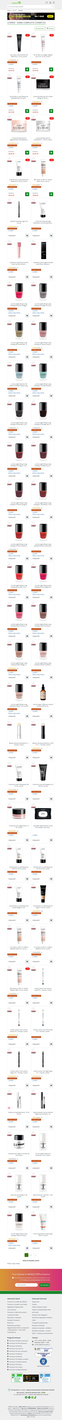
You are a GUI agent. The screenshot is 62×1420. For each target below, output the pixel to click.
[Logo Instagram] (32, 1397)
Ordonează (40, 28)
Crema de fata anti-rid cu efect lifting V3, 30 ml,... (43, 97)
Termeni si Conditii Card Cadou (17, 1304)
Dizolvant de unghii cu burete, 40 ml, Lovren (18, 1154)
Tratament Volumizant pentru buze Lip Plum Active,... (18, 263)
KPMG (43, 1392)
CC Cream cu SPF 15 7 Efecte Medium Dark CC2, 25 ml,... (19, 948)
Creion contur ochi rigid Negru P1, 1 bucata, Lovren (43, 1072)
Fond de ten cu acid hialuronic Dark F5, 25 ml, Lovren (19, 868)
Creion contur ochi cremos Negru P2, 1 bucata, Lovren (19, 1072)
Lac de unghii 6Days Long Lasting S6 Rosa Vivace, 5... (19, 625)
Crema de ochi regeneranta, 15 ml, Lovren (19, 826)
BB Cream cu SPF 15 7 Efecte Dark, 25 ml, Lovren (43, 180)
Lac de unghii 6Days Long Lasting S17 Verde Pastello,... (43, 384)
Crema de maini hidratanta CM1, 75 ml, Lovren (19, 785)
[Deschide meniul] (8, 2)
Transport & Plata (13, 1315)
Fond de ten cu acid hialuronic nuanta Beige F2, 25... (19, 906)
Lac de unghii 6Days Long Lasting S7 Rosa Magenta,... (43, 586)
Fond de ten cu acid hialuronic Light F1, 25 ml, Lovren (43, 906)
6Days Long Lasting (14, 313)
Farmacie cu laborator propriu (17, 1312)
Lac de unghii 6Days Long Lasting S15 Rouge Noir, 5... (43, 423)
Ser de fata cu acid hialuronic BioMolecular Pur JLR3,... (19, 97)
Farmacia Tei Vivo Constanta (17, 1351)
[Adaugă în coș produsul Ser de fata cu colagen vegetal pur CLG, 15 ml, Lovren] (51, 69)
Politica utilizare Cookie (39, 1307)
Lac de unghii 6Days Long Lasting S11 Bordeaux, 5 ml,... (43, 503)
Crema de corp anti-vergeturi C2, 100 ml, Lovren (43, 785)
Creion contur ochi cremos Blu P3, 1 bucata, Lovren (43, 1030)
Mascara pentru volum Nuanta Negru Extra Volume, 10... (43, 1113)
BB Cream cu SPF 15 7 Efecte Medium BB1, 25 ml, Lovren (19, 989)
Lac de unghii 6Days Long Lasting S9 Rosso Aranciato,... (43, 545)
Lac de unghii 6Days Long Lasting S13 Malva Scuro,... (43, 464)
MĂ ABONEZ (44, 1285)
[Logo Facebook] (26, 1397)
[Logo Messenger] (29, 1397)
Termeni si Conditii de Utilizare (17, 1302)
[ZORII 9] (31, 16)
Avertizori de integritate (39, 1315)
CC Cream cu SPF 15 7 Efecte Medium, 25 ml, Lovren (43, 948)
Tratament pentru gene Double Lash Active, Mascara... (43, 263)
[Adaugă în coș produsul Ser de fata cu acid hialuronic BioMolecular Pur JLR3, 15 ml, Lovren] (27, 111)
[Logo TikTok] (35, 1397)
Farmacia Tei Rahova (14, 1354)
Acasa (9, 10)
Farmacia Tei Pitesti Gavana (17, 1362)
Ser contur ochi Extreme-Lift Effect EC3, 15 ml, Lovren (19, 55)
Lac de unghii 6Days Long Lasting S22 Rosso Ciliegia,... (19, 304)
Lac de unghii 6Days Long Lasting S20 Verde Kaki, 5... (18, 343)
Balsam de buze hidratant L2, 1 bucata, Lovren (19, 744)
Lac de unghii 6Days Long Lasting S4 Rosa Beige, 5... (19, 663)
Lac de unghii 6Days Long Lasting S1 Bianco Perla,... (19, 1234)
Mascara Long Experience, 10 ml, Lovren (19, 1113)
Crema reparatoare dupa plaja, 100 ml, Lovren (43, 1234)
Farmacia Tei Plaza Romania (17, 1343)
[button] (27, 236)
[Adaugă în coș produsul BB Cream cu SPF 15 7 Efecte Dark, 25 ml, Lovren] (51, 194)
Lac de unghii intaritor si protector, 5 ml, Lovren (43, 1154)
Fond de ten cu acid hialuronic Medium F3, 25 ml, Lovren (19, 180)
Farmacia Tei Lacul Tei (15, 1348)
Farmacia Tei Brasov (14, 1364)
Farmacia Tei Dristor (14, 1346)
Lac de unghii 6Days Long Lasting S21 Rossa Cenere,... (43, 343)
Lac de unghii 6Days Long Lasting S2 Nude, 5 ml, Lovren (19, 705)
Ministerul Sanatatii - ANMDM (41, 1328)
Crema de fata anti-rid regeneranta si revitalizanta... (19, 139)
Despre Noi (35, 1302)
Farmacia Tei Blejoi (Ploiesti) (17, 1370)
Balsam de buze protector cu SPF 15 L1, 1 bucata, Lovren (42, 744)
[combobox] (31, 7)
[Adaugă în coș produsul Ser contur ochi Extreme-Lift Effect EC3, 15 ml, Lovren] (27, 69)
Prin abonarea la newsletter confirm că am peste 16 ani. (32, 1278)
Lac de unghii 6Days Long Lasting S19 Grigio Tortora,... (43, 304)
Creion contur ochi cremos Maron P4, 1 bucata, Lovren (19, 1030)
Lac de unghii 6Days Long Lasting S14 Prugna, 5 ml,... (19, 464)
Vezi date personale (35, 1280)
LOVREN (10, 64)
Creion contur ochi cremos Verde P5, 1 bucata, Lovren (43, 989)
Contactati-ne (11, 1332)
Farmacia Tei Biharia (14, 1356)
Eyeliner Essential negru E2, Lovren (19, 222)
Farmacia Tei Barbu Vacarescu (17, 1341)
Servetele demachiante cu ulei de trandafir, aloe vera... (43, 826)
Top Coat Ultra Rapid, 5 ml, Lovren (19, 1195)
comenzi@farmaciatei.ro (42, 1344)
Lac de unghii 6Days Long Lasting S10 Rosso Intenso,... (19, 545)
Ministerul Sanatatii (38, 1325)
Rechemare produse (13, 1325)
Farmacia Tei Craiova (14, 1367)
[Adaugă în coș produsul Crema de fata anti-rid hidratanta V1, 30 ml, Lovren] (51, 153)
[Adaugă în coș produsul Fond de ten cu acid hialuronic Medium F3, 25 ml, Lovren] (27, 194)
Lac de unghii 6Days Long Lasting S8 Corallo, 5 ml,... (19, 586)
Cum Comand (11, 1310)
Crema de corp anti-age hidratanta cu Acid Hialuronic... (43, 222)
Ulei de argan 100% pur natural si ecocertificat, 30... (43, 705)
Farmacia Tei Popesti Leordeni (17, 1359)
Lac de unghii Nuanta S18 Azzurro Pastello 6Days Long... (19, 384)
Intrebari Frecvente (13, 1320)
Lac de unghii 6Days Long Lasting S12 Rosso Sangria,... (19, 503)
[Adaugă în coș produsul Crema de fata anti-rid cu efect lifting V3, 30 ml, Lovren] (51, 111)
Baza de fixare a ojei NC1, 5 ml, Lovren (43, 1195)
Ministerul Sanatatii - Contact (41, 1331)
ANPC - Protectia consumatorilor (42, 1333)
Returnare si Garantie (14, 1317)
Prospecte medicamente (40, 1323)
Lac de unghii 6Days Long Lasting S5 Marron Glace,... (43, 625)
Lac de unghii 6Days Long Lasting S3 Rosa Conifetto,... (43, 663)
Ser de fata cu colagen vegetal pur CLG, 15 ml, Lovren (42, 55)
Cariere (34, 1304)
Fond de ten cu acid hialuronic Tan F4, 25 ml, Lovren (43, 868)
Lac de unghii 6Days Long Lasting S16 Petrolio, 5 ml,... (19, 423)
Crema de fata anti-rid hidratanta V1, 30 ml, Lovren (43, 139)
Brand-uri (10, 1323)
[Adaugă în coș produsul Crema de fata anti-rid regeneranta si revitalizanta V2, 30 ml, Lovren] (27, 153)
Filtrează (50, 28)
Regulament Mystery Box (15, 1307)
